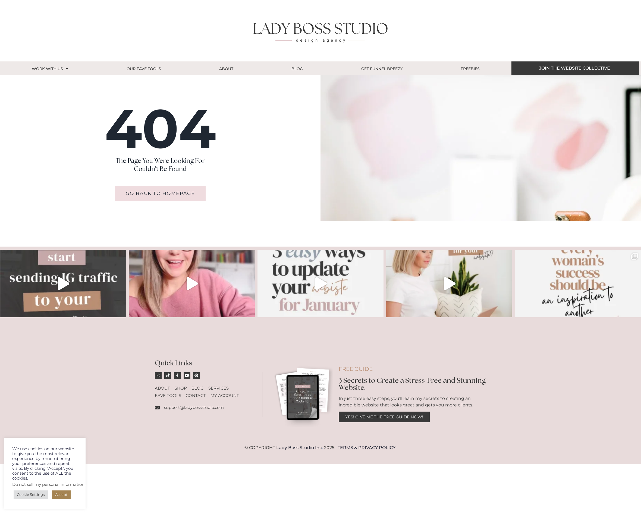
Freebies (470, 68)
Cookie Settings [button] (31, 494)
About (226, 68)
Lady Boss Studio (295, 447)
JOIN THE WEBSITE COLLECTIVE (574, 68)
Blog (297, 68)
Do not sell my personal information (48, 484)
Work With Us (50, 68)
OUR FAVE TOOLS (144, 68)
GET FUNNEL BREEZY (382, 68)
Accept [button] (61, 494)
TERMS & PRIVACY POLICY (366, 447)
